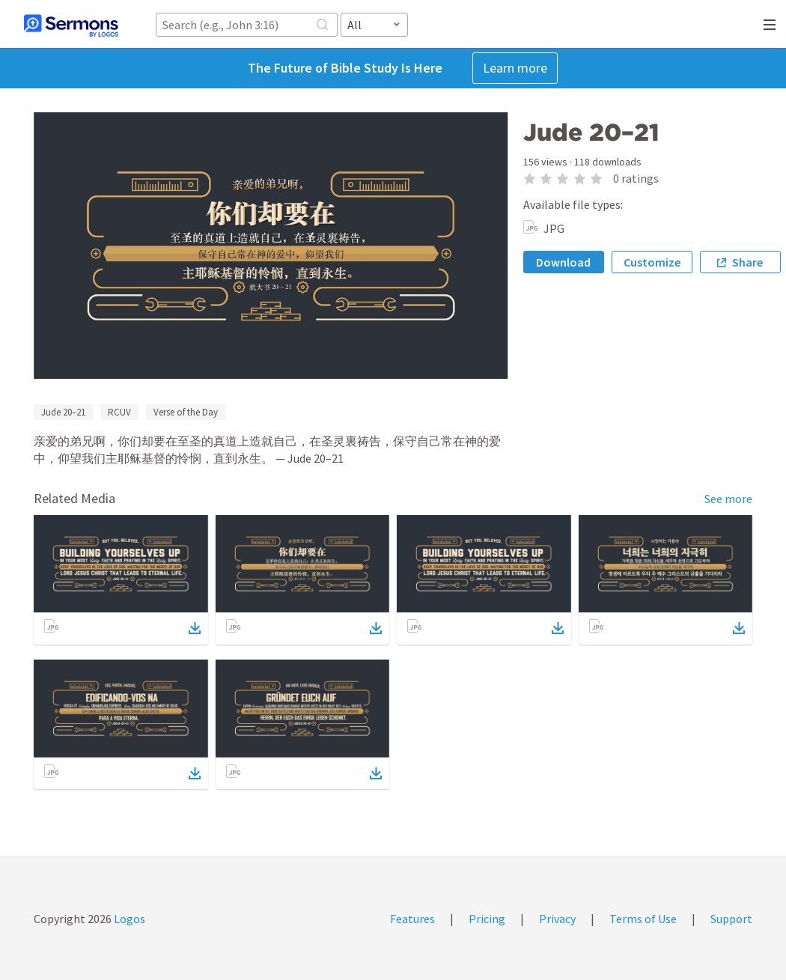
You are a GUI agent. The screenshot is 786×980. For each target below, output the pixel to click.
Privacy (557, 918)
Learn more (515, 67)
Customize (652, 262)
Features (412, 918)
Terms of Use (643, 918)
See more (728, 498)
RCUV (119, 412)
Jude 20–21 (63, 412)
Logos (128, 918)
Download (563, 262)
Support (731, 918)
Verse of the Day (185, 412)
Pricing (487, 918)
